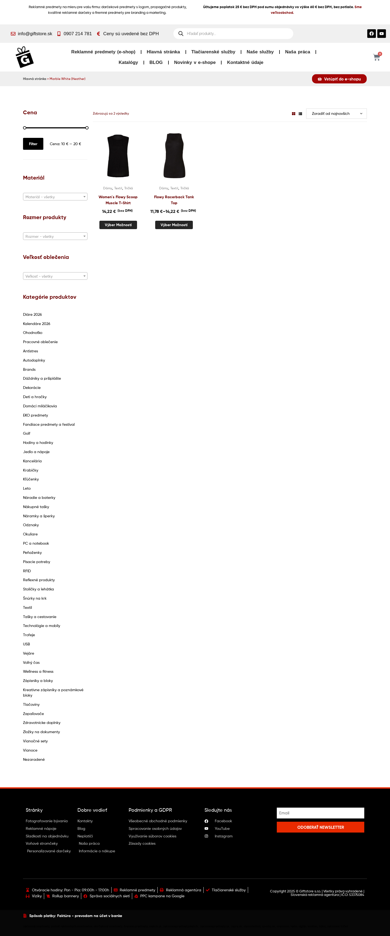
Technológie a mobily (41, 625)
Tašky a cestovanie (39, 616)
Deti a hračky (35, 396)
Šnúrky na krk (35, 598)
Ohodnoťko (32, 332)
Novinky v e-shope (195, 62)
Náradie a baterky (39, 497)
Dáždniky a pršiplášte (42, 378)
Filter (33, 143)
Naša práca (297, 51)
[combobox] (55, 196)
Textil (27, 607)
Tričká (128, 188)
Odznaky (31, 524)
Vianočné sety (35, 741)
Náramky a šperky (39, 516)
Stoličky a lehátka (38, 589)
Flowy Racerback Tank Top (174, 200)
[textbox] (55, 197)
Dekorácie (32, 387)
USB (26, 644)
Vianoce (30, 750)
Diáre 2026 (32, 314)
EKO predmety (35, 415)
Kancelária (32, 461)
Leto (27, 488)
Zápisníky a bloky (38, 680)
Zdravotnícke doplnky (41, 722)
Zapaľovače (33, 713)
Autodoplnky (34, 360)
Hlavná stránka (163, 51)
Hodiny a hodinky (38, 442)
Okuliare (30, 534)
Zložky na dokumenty (41, 731)
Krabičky (30, 470)
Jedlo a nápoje (36, 451)
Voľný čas (31, 662)
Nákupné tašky (36, 506)
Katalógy (128, 62)
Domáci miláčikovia (40, 406)
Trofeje (29, 634)
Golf (26, 433)
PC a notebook (36, 543)
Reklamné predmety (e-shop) (103, 51)
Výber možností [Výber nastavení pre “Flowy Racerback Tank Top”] (174, 224)
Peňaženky (32, 552)
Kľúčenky (31, 479)
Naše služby (260, 51)
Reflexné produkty (39, 579)
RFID (27, 570)
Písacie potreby (36, 561)
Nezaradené (34, 759)
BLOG (156, 62)
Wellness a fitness (38, 671)
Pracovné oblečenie (40, 341)
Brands (29, 369)
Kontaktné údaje (245, 62)
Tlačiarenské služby (213, 51)
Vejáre (28, 653)
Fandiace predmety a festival (49, 424)
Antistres (30, 351)
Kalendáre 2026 (36, 323)
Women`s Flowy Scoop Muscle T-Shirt (118, 200)
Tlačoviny (31, 704)
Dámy (107, 188)
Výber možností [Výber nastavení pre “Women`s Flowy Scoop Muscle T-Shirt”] (118, 224)
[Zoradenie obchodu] (336, 113)
